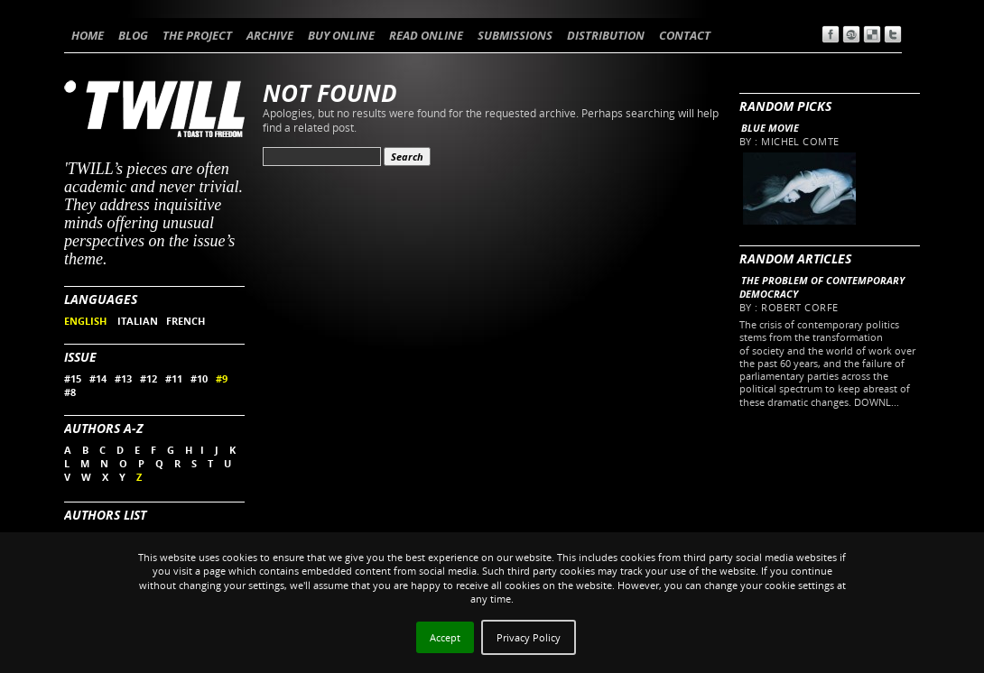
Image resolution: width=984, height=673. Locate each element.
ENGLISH (86, 320)
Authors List (105, 514)
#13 (123, 378)
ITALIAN (137, 320)
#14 (98, 378)
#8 (70, 392)
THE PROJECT (197, 35)
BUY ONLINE (341, 35)
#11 (173, 378)
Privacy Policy (529, 637)
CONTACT (684, 35)
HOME (87, 35)
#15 (72, 378)
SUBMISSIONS (515, 35)
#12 (148, 378)
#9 (221, 378)
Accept (445, 637)
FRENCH (185, 320)
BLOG (133, 35)
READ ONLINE (426, 35)
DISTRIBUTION (606, 35)
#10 (199, 378)
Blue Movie (770, 127)
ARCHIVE (269, 35)
